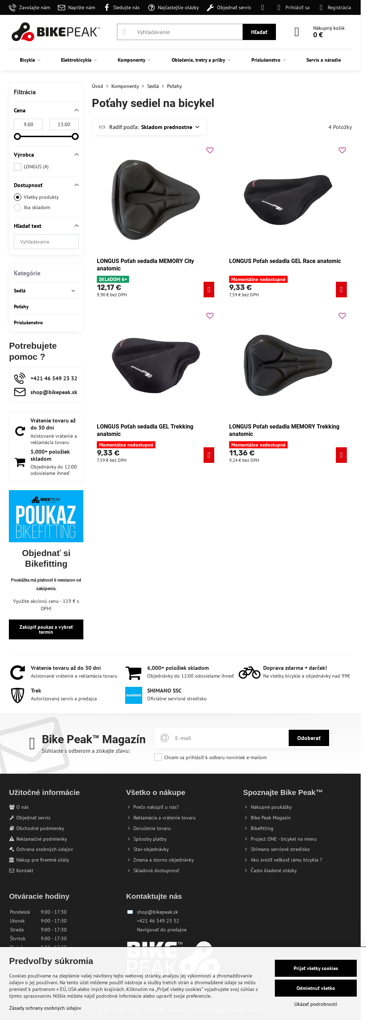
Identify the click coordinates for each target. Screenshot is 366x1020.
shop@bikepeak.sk (157, 912)
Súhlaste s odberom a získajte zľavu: (86, 750)
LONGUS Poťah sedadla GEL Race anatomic (285, 261)
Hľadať (259, 31)
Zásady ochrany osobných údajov (45, 1008)
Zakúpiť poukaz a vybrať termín (46, 629)
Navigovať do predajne (162, 929)
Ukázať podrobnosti (315, 1004)
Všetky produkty (36, 197)
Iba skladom (32, 207)
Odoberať (309, 737)
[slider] (17, 136)
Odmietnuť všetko (315, 988)
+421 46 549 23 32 (158, 921)
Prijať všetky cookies (316, 968)
